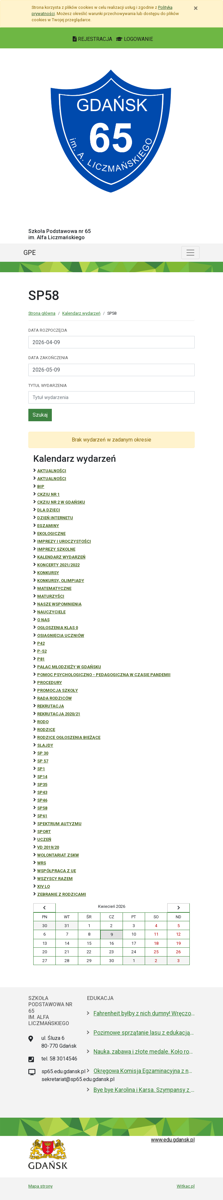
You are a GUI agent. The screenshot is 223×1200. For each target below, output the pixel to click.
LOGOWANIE (134, 39)
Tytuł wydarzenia (47, 385)
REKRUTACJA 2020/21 (58, 713)
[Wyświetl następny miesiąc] (178, 907)
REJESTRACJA (93, 39)
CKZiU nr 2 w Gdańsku (61, 502)
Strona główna (41, 313)
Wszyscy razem (55, 878)
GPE (29, 253)
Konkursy (48, 572)
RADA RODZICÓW (54, 698)
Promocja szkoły (57, 690)
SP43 (42, 792)
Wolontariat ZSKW (58, 855)
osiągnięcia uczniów (60, 635)
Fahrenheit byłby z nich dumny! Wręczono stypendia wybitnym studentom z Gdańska (144, 1013)
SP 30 (42, 753)
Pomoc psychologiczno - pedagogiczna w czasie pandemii (104, 674)
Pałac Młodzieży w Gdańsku (69, 666)
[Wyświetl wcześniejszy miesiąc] (44, 907)
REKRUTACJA (50, 706)
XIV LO (43, 886)
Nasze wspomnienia (59, 604)
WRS (41, 862)
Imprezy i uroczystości (64, 541)
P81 (41, 659)
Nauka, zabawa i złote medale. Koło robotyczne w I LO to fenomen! (144, 1051)
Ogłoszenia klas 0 (57, 627)
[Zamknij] (196, 8)
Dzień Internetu (55, 517)
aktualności (51, 478)
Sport (44, 831)
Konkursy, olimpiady (60, 580)
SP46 (42, 800)
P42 (41, 643)
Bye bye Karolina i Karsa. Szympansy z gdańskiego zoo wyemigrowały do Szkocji (144, 1090)
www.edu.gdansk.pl (173, 1140)
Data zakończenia (48, 357)
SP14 (42, 776)
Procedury (49, 682)
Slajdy (45, 745)
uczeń (44, 839)
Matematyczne (54, 588)
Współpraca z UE (56, 870)
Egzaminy (48, 525)
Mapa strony (40, 1186)
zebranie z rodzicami (61, 894)
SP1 (41, 768)
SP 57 (42, 760)
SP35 (42, 784)
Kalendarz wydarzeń (81, 313)
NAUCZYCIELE (51, 611)
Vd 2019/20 (48, 847)
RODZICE (46, 729)
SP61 (42, 815)
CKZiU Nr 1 (48, 494)
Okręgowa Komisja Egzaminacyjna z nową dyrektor (144, 1071)
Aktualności (51, 470)
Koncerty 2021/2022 (58, 564)
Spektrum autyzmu (59, 823)
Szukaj (40, 415)
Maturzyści (50, 596)
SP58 (42, 808)
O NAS (43, 619)
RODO (43, 721)
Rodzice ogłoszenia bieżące (68, 737)
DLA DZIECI (48, 510)
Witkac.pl (186, 1186)
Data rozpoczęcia (47, 330)
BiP (40, 486)
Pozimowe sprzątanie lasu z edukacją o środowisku (144, 1032)
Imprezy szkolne (56, 549)
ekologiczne (51, 533)
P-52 (42, 651)
